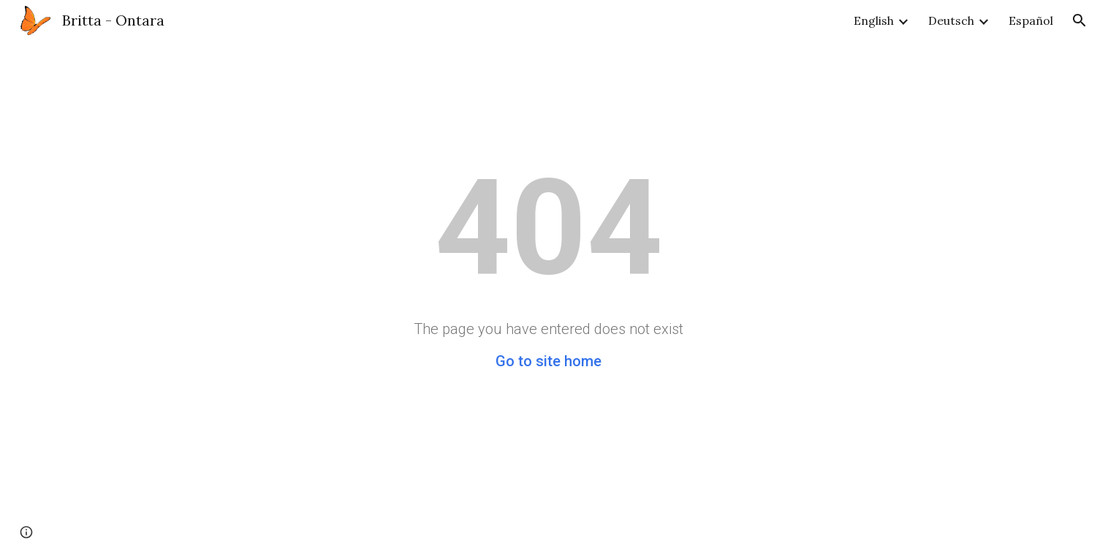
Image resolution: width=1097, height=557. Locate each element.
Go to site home (548, 361)
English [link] (874, 20)
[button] (1079, 20)
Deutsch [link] (951, 20)
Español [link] (1031, 20)
